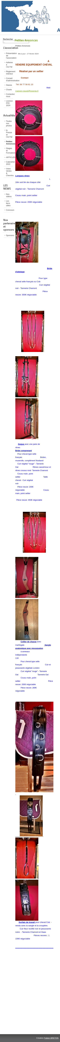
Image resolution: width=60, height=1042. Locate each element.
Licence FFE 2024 (9, 103)
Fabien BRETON (51, 1038)
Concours (9, 210)
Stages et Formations (9, 150)
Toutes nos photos (9, 123)
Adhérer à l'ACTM (9, 64)
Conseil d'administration (9, 79)
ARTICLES (9, 157)
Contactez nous (9, 95)
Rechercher (8, 39)
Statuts (9, 85)
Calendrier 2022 (9, 163)
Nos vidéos (9, 195)
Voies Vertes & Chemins (9, 172)
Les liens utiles (8, 203)
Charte (9, 89)
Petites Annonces (9, 142)
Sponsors (9, 235)
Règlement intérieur (9, 72)
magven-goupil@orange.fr (26, 91)
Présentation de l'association (9, 55)
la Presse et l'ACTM (9, 133)
